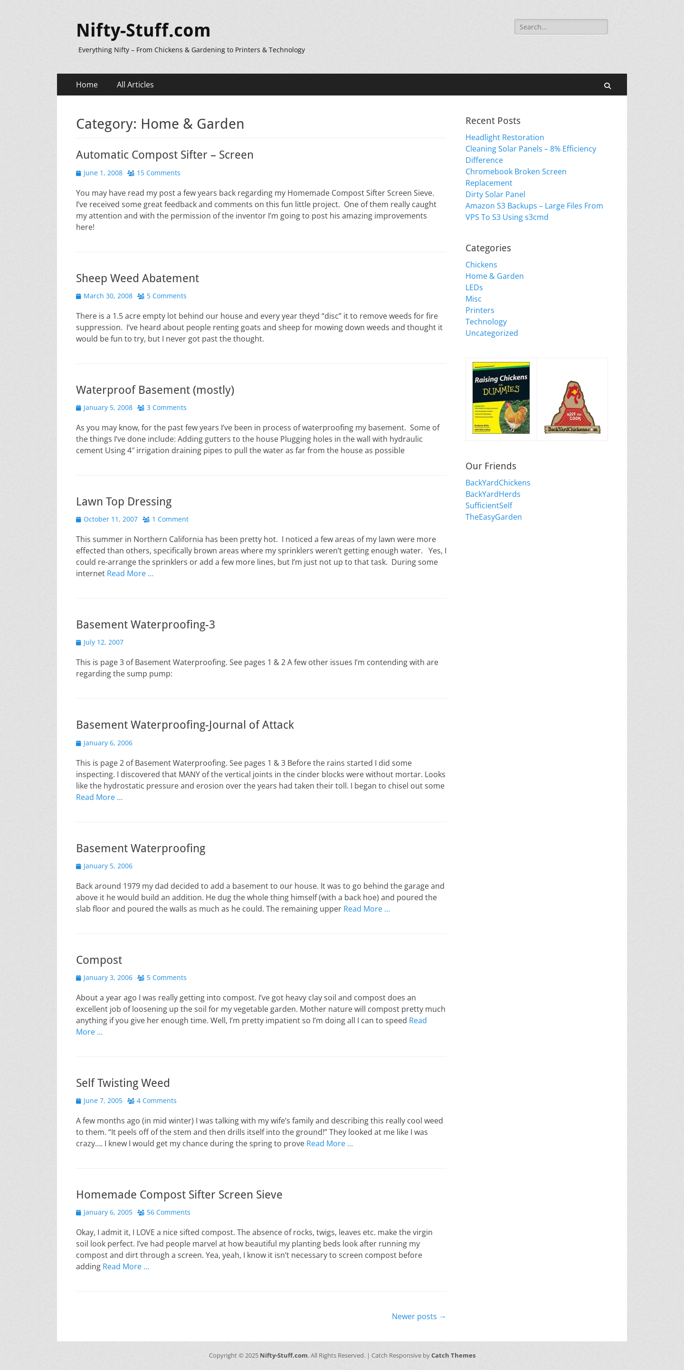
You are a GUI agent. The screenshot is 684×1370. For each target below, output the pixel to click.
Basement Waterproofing (140, 848)
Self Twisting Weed (123, 1083)
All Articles (135, 84)
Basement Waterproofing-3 (145, 624)
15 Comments (158, 172)
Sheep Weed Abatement (137, 278)
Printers (480, 310)
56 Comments (168, 1212)
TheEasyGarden (494, 517)
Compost (99, 960)
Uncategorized (492, 333)
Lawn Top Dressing (123, 501)
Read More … (130, 573)
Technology (486, 321)
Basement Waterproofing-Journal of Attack (185, 725)
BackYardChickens (498, 482)
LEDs (474, 287)
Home (87, 84)
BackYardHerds (493, 494)
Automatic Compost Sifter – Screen (165, 155)
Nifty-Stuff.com (143, 30)
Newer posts (419, 1316)
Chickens (481, 264)
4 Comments (157, 1100)
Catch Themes (453, 1355)
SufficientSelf (489, 505)
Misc (474, 299)
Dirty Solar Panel (495, 194)
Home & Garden (495, 276)
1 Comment (170, 518)
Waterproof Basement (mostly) (155, 390)
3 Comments (167, 407)
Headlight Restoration (505, 137)
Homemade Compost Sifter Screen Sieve (179, 1194)
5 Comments (167, 295)
